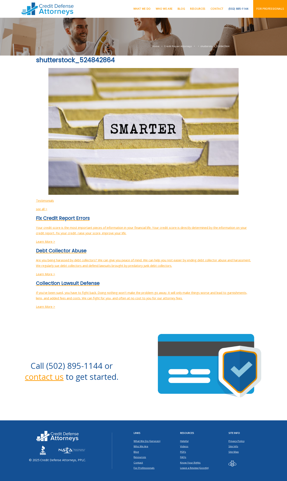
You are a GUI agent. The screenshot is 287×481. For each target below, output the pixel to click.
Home (155, 46)
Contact (216, 8)
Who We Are (164, 8)
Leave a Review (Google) (194, 467)
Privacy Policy (236, 441)
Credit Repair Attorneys (178, 46)
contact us (44, 376)
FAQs (183, 457)
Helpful (184, 441)
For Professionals (270, 8)
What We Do (142, 8)
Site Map (233, 451)
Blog (181, 8)
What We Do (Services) (147, 441)
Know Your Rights (190, 462)
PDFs (183, 451)
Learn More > (45, 241)
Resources (197, 8)
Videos (184, 446)
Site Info (233, 446)
